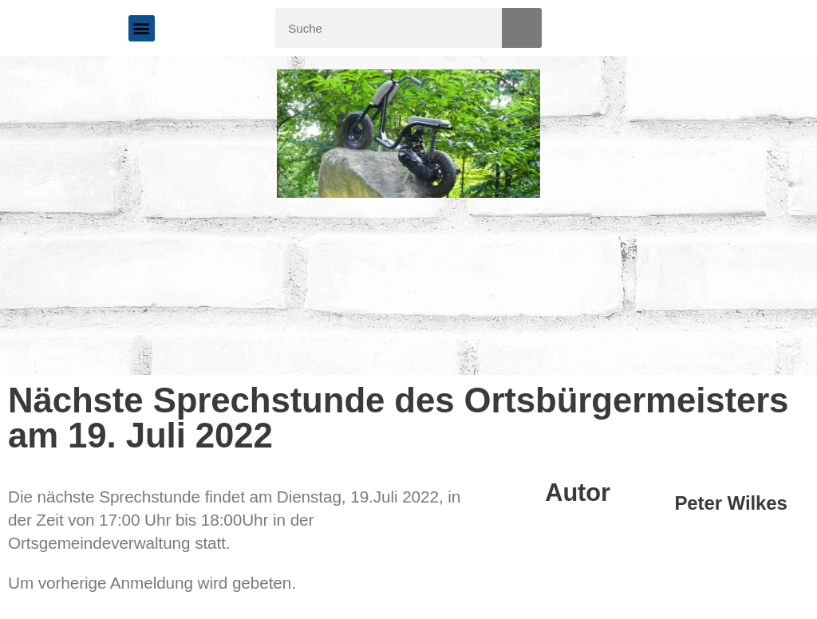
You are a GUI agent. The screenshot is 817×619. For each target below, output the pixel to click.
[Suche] (522, 28)
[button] (141, 28)
